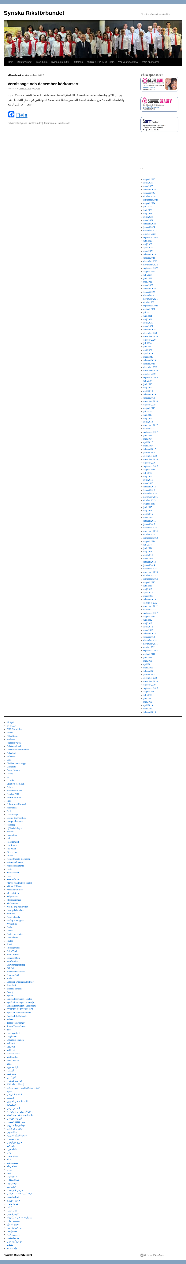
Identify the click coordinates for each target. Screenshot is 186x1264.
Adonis (10, 732)
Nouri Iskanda (13, 917)
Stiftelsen (78, 62)
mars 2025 (148, 186)
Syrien (10, 995)
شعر (9, 1173)
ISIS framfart (13, 842)
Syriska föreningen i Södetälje (20, 1002)
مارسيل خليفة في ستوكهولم (20, 1217)
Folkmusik (12, 807)
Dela (21, 115)
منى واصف (12, 1231)
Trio (9, 1029)
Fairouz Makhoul (15, 790)
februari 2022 (149, 288)
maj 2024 (147, 213)
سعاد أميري (12, 1156)
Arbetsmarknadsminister (18, 749)
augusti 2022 (149, 271)
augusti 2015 (149, 503)
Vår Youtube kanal (128, 62)
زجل (9, 1152)
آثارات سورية (13, 1067)
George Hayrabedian (16, 818)
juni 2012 (147, 620)
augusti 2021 (149, 309)
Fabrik (10, 787)
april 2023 (148, 247)
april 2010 (148, 705)
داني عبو (11, 1145)
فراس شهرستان (15, 1190)
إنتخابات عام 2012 (15, 1084)
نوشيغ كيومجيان (14, 1241)
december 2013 (150, 568)
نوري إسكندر (13, 1238)
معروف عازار (13, 1224)
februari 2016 (149, 486)
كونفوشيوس (13, 1214)
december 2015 (150, 493)
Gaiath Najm (13, 814)
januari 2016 (149, 490)
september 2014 (150, 538)
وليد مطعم (12, 1248)
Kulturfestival (13, 872)
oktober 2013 (149, 575)
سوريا (9, 1169)
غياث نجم (11, 1186)
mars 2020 (148, 357)
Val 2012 (11, 1043)
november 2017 (150, 425)
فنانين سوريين (13, 1200)
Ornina (10, 930)
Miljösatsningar (14, 900)
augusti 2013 (149, 582)
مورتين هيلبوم (13, 1234)
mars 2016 (148, 483)
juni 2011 (147, 657)
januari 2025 (149, 193)
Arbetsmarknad (14, 746)
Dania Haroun (13, 770)
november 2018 (150, 401)
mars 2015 (148, 517)
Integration (12, 835)
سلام (9, 1159)
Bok (9, 760)
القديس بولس (13, 1108)
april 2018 (148, 421)
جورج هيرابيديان (14, 1142)
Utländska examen (15, 1040)
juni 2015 (147, 507)
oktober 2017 (149, 428)
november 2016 (150, 459)
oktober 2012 (149, 609)
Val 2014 (11, 1046)
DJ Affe (10, 780)
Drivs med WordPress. (154, 1255)
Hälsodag (11, 824)
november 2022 (150, 264)
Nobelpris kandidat (15, 910)
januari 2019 (149, 398)
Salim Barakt (13, 954)
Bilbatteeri (12, 756)
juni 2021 (147, 316)
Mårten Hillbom (14, 886)
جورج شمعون (13, 1139)
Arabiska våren (14, 742)
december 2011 (150, 640)
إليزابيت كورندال (14, 1081)
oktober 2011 (149, 647)
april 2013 (148, 592)
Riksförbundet (24, 62)
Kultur (10, 869)
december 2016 (150, 456)
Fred (9, 811)
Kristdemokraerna (15, 862)
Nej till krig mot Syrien (17, 906)
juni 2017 (147, 435)
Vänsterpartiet (13, 1053)
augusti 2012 (149, 616)
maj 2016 (147, 476)
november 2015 (150, 497)
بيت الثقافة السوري (16, 1122)
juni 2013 (147, 585)
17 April (10, 722)
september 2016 (150, 466)
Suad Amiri (12, 985)
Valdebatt (11, 1050)
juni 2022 (147, 278)
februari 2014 (149, 561)
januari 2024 (149, 227)
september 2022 (150, 268)
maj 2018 (147, 418)
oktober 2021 (149, 302)
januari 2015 (149, 524)
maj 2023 (147, 244)
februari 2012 (149, 633)
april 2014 (148, 555)
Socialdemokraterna (16, 971)
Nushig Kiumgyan (15, 920)
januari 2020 (149, 363)
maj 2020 (147, 350)
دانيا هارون (12, 1149)
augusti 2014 (149, 541)
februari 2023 (149, 254)
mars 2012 (148, 630)
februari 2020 (149, 360)
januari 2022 (149, 292)
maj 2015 (147, 510)
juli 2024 (147, 206)
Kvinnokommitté (60, 62)
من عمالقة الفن (14, 1227)
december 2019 (150, 367)
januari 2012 (149, 637)
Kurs (9, 876)
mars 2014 (148, 558)
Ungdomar (12, 1036)
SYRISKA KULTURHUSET (20, 1009)
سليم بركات (12, 1163)
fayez (37, 88)
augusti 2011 (149, 654)
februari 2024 (149, 223)
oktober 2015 (149, 500)
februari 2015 (149, 520)
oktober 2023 (149, 234)
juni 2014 (147, 548)
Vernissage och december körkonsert (43, 84)
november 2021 (150, 299)
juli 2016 (147, 473)
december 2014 (150, 527)
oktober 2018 (149, 404)
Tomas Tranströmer (16, 1023)
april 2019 (148, 391)
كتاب (9, 1207)
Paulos (10, 941)
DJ (8, 777)
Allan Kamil (12, 736)
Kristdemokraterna (15, 865)
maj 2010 (147, 701)
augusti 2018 (149, 408)
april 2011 (148, 664)
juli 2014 (147, 544)
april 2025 (148, 182)
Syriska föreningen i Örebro (19, 999)
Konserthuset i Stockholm (19, 859)
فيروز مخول (12, 1204)
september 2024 (150, 199)
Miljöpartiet (12, 896)
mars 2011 (148, 667)
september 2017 (150, 432)
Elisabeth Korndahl (15, 783)
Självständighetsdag (16, 964)
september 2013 (150, 579)
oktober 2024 (149, 196)
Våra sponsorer (150, 62)
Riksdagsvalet (13, 947)
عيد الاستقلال (13, 1180)
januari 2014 (149, 565)
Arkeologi (11, 753)
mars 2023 (148, 251)
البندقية (10, 1098)
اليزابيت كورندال (14, 1118)
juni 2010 (147, 698)
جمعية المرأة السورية (17, 1135)
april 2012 (148, 626)
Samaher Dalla (13, 958)
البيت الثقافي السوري (17, 1101)
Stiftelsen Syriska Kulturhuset (20, 982)
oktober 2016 (149, 462)
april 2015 (148, 514)
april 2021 (148, 322)
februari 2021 (149, 329)
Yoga (9, 1064)
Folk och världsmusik (17, 804)
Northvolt (11, 913)
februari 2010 (149, 712)
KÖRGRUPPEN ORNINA (100, 62)
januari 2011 (149, 674)
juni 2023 (147, 240)
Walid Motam (13, 1060)
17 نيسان (11, 725)
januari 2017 (149, 452)
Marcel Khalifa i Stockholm (19, 882)
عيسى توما (12, 1183)
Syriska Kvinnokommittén (19, 1012)
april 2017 (148, 442)
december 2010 (150, 678)
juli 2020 (147, 343)
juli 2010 (147, 695)
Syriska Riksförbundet (34, 13)
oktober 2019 (149, 374)
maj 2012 (147, 623)
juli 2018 (147, 411)
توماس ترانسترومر (16, 1125)
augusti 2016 (149, 469)
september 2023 (150, 237)
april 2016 (148, 480)
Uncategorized (13, 1033)
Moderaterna (12, 903)
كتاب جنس (12, 1210)
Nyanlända (12, 923)
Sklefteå (10, 968)
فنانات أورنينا (13, 1197)
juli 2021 (147, 312)
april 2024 (148, 217)
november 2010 (150, 681)
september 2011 (150, 650)
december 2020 (150, 333)
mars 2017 (148, 445)
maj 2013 (147, 589)
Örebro (10, 927)
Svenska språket (14, 988)
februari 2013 (149, 599)
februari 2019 (149, 394)
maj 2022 (147, 281)
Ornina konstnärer (15, 934)
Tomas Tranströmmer (16, 1026)
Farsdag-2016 (13, 794)
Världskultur (12, 1057)
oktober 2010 (149, 684)
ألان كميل (11, 1077)
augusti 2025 (149, 179)
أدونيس (10, 1070)
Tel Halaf (11, 1019)
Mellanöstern (13, 893)
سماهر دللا (12, 1166)
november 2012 (150, 606)
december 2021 (150, 295)
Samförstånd (12, 961)
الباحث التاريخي (14, 1094)
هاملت (10, 1245)
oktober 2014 (149, 534)
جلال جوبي (12, 1132)
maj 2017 (147, 439)
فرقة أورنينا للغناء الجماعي (19, 1193)
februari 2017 (149, 449)
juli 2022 (147, 275)
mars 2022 (148, 285)
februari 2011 (149, 671)
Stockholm (42, 62)
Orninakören (12, 937)
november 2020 (150, 336)
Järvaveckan (12, 852)
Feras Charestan (14, 797)
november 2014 (150, 531)
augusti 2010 (149, 691)
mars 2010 (148, 708)
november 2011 (150, 643)
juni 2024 (147, 210)
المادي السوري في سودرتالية (20, 1111)
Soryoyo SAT (13, 975)
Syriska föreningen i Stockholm (21, 1005)
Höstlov (10, 831)
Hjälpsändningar (14, 828)
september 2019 (150, 377)
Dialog (10, 773)
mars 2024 (148, 220)
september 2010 (150, 688)
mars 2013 (148, 596)
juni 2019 (147, 384)
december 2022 (150, 261)
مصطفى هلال (13, 1221)
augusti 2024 (149, 203)
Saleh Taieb (12, 951)
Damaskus (11, 766)
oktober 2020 (149, 339)
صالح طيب (12, 1176)
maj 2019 (147, 387)
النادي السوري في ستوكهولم (20, 1115)
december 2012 (150, 602)
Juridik (10, 855)
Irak (8, 838)
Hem (10, 62)
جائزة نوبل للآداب (15, 1128)
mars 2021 (148, 326)
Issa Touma (12, 845)
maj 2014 (147, 551)
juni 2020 (147, 346)
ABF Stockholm (14, 729)
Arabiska (11, 739)
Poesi (9, 944)
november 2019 (150, 370)
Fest (9, 801)
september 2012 (150, 613)
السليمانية (11, 1104)
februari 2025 (149, 189)
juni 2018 (147, 415)
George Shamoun (15, 821)
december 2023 (150, 230)
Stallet (10, 978)
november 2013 (150, 572)
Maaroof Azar (13, 879)
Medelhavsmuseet (15, 889)
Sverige (10, 992)
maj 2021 (147, 319)
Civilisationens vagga (17, 763)
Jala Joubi (11, 848)
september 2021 (150, 305)
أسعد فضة (11, 1074)
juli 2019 (147, 380)
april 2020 (148, 353)
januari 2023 (149, 258)
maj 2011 (147, 661)
